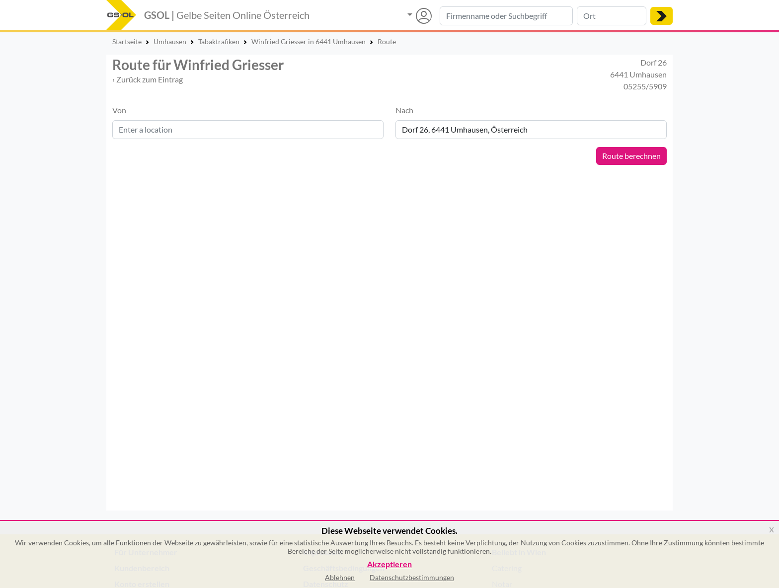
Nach (404, 110)
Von (119, 110)
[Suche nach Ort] (611, 15)
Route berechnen (631, 155)
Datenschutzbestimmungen (412, 577)
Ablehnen (340, 577)
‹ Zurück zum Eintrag (147, 79)
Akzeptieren (389, 564)
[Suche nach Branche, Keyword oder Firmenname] (506, 15)
